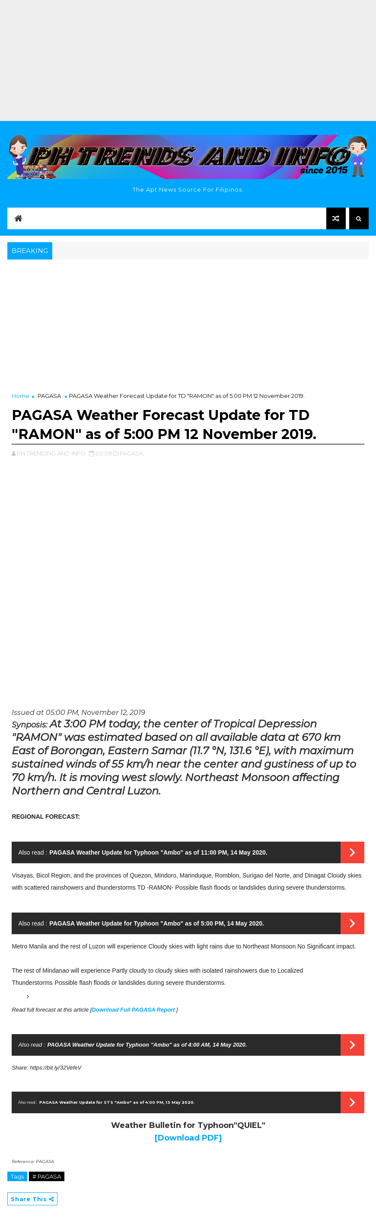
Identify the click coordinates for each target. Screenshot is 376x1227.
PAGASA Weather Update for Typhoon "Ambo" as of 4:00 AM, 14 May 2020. (147, 1044)
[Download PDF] (188, 1138)
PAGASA (49, 395)
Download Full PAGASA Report (134, 1009)
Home (20, 395)
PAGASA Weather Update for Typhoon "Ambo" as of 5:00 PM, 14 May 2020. (156, 923)
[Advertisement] (188, 60)
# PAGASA (46, 1176)
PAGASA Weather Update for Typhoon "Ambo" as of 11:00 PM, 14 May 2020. (158, 852)
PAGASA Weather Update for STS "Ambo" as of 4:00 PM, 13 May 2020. (117, 1102)
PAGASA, (132, 453)
